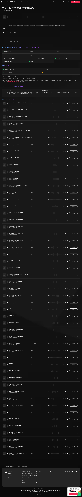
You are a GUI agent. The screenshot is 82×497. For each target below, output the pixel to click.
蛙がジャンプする (12, 398)
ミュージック (6, 1)
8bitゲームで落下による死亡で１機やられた (18, 185)
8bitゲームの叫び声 (13, 192)
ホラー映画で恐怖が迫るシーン (15, 370)
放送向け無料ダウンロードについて (29, 475)
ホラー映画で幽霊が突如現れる (15, 377)
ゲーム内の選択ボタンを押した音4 (16, 405)
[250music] (1, 2)
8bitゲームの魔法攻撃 (13, 178)
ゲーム (46, 25)
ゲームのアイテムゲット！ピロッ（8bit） (17, 102)
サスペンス (27, 25)
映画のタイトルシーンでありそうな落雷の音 (18, 453)
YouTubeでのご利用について (13, 81)
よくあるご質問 (51, 1)
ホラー (10, 25)
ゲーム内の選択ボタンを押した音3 (16, 240)
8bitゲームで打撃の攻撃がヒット (16, 157)
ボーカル (15, 1)
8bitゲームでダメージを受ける (15, 281)
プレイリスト (21, 1)
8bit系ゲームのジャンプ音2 (14, 267)
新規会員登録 (76, 1)
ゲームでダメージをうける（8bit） (16, 123)
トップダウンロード (28, 1)
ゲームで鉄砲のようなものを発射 (16, 336)
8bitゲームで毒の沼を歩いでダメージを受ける (18, 274)
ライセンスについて (58, 1)
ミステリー (33, 25)
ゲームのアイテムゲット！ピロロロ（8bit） (18, 109)
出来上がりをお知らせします (15, 425)
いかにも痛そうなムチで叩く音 (15, 384)
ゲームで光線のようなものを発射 (16, 329)
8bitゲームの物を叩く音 (14, 439)
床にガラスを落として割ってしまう (16, 432)
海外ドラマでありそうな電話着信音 (16, 446)
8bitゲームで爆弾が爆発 (14, 164)
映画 (42, 25)
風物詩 (63, 25)
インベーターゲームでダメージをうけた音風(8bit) (19, 130)
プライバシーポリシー (26, 477)
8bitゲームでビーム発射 (14, 171)
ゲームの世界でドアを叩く (14, 288)
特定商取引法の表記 (26, 478)
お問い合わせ (32, 76)
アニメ (38, 25)
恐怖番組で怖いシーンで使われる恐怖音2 (17, 363)
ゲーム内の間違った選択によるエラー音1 (17, 247)
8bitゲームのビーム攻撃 (14, 144)
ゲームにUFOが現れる (13, 205)
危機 (22, 25)
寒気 (56, 25)
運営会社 (24, 480)
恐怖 (14, 25)
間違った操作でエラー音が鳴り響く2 (16, 219)
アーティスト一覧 (11, 478)
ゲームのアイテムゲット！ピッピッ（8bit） (18, 116)
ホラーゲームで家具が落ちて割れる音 (17, 391)
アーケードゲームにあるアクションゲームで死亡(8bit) (19, 137)
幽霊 (18, 25)
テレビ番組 (51, 25)
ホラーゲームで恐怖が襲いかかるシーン (17, 350)
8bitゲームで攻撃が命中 (14, 150)
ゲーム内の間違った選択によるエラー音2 (17, 253)
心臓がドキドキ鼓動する (14, 418)
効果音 (11, 1)
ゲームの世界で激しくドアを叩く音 (16, 295)
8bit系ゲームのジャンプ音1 (14, 260)
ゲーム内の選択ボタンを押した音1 (16, 226)
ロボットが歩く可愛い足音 (14, 343)
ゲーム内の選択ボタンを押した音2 (16, 233)
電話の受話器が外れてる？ (14, 322)
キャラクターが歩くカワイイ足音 (16, 302)
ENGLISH (41, 471)
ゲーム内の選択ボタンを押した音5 (16, 411)
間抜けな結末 (12, 315)
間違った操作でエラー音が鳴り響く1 (16, 212)
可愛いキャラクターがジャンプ (15, 308)
